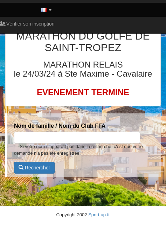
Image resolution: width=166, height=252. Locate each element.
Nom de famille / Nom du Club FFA (59, 126)
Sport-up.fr (99, 214)
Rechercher (34, 167)
